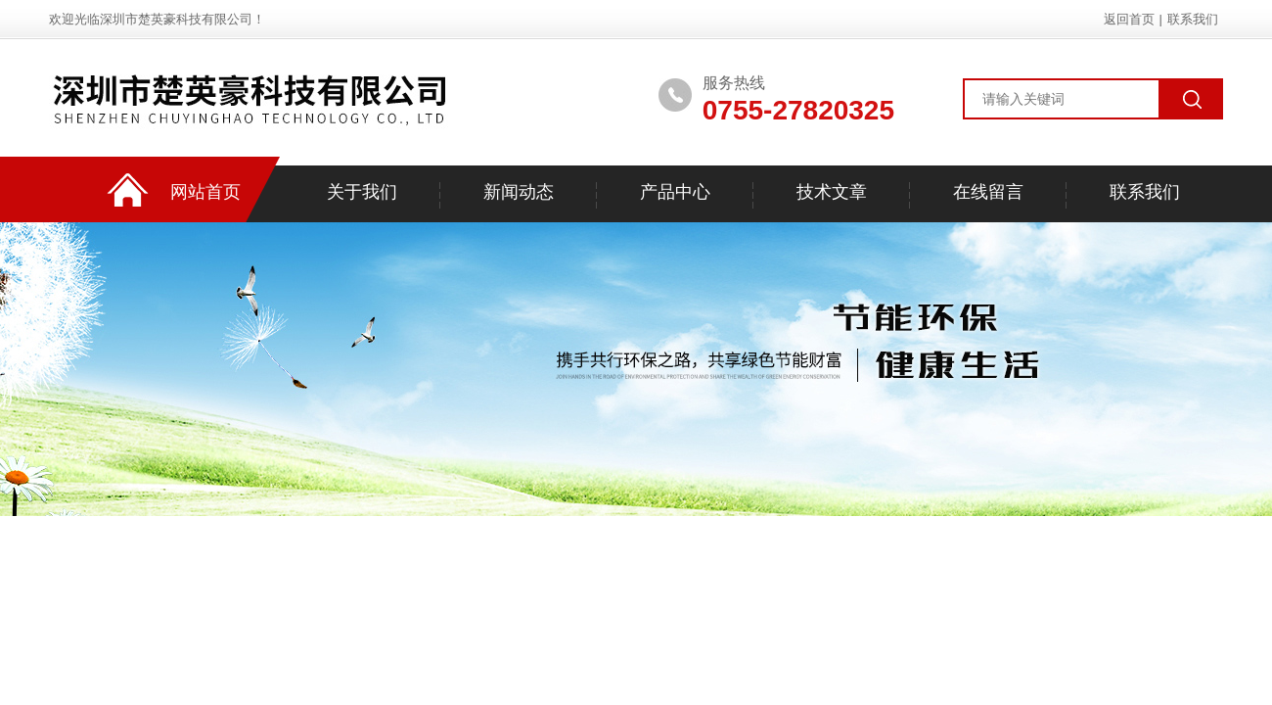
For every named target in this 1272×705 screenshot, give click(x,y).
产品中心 (675, 192)
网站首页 (205, 192)
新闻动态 (518, 192)
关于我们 (362, 192)
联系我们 (1192, 19)
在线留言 (988, 192)
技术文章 (831, 192)
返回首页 (1129, 19)
